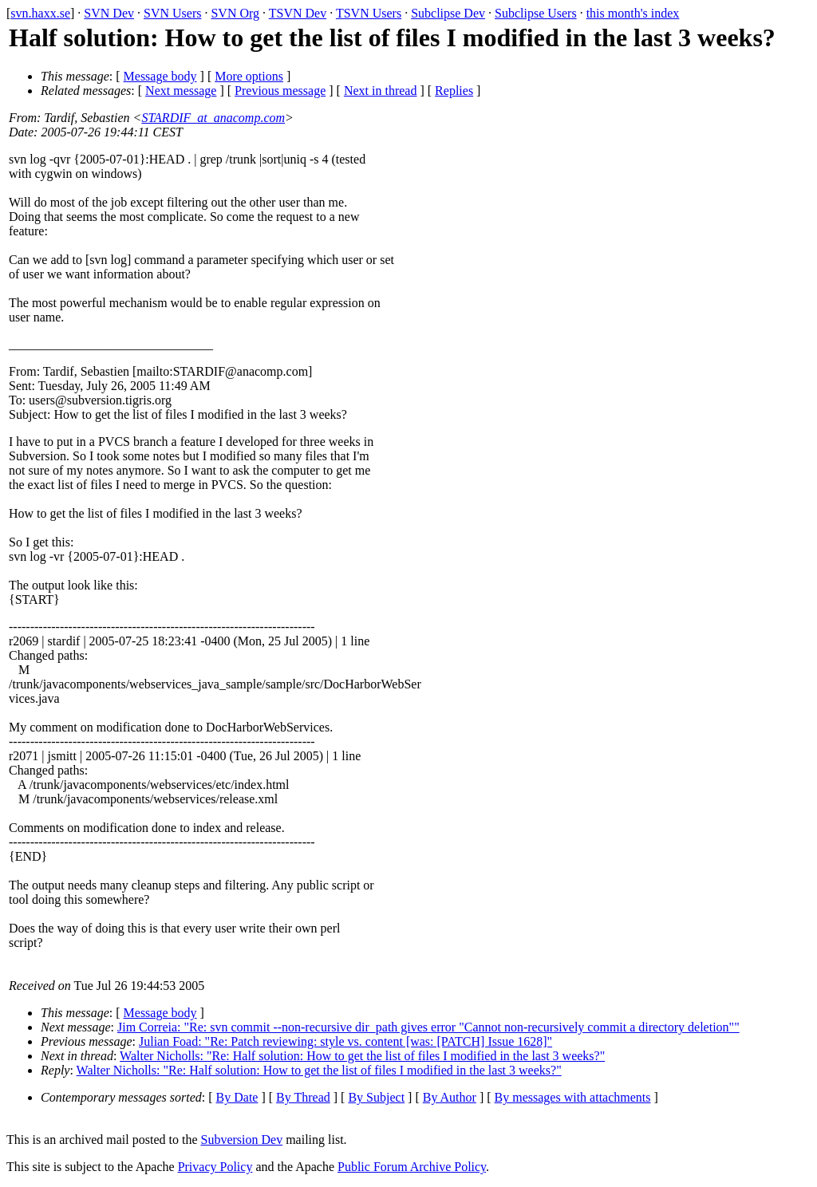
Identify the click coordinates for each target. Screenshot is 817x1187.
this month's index (633, 13)
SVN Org (235, 13)
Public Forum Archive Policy (411, 1166)
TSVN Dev (297, 13)
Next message (180, 90)
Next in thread (380, 90)
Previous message (280, 90)
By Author (449, 1097)
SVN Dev (109, 13)
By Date (237, 1097)
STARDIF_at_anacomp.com (213, 117)
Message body (160, 76)
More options (249, 76)
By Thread (303, 1097)
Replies (454, 90)
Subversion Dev (242, 1139)
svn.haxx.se (40, 13)
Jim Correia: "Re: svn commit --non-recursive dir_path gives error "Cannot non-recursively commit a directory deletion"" (428, 1027)
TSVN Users (368, 13)
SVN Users (172, 13)
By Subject (376, 1097)
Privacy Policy (215, 1166)
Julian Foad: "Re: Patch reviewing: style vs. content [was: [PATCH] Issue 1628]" (345, 1041)
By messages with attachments (573, 1097)
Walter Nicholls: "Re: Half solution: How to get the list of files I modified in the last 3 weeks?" (362, 1056)
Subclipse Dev (448, 13)
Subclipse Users (536, 13)
